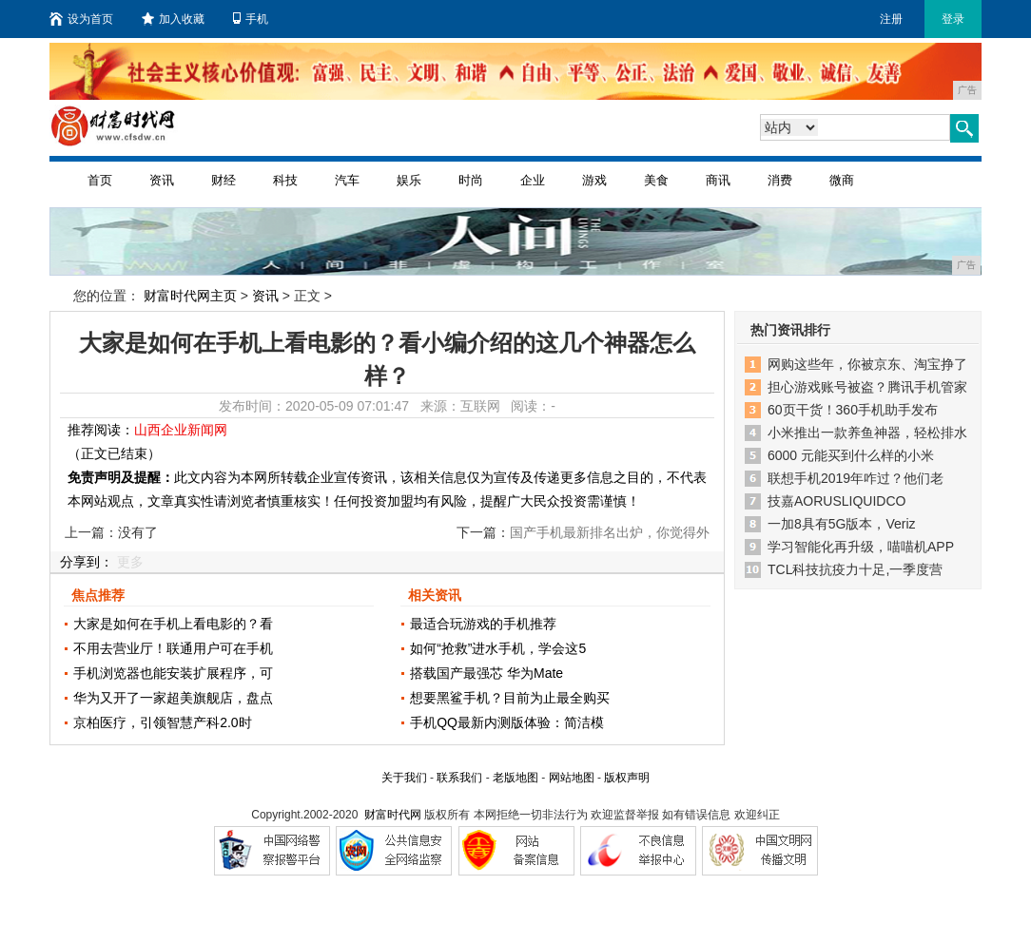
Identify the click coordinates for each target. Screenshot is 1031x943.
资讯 (161, 180)
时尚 (470, 180)
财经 (223, 180)
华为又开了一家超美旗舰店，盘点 (173, 697)
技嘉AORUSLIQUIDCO (836, 501)
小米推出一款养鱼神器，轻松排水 (867, 432)
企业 (532, 180)
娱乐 (409, 180)
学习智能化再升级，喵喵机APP (861, 546)
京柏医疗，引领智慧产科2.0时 (162, 722)
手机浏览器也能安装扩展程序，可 (173, 673)
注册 (891, 19)
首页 (100, 180)
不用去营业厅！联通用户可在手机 (173, 648)
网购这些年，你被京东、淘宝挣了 (867, 364)
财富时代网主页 (190, 295)
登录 (953, 19)
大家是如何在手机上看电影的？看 (173, 623)
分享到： (86, 561)
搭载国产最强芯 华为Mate (486, 673)
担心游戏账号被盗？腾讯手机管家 (867, 387)
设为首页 (81, 19)
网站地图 (571, 777)
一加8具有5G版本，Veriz (842, 523)
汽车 (347, 180)
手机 (250, 19)
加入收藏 (173, 19)
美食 (656, 180)
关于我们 (404, 777)
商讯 (718, 180)
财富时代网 (392, 814)
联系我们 (459, 777)
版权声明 (627, 777)
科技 (285, 180)
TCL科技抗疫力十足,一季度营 (855, 569)
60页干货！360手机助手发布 (853, 409)
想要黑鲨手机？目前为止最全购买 (510, 697)
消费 (780, 180)
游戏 (594, 180)
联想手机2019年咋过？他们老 (855, 478)
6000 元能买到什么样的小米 (851, 455)
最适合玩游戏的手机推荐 (483, 623)
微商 (841, 180)
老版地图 (515, 777)
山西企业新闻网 (180, 429)
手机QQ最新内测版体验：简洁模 (507, 722)
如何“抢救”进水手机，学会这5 (498, 648)
